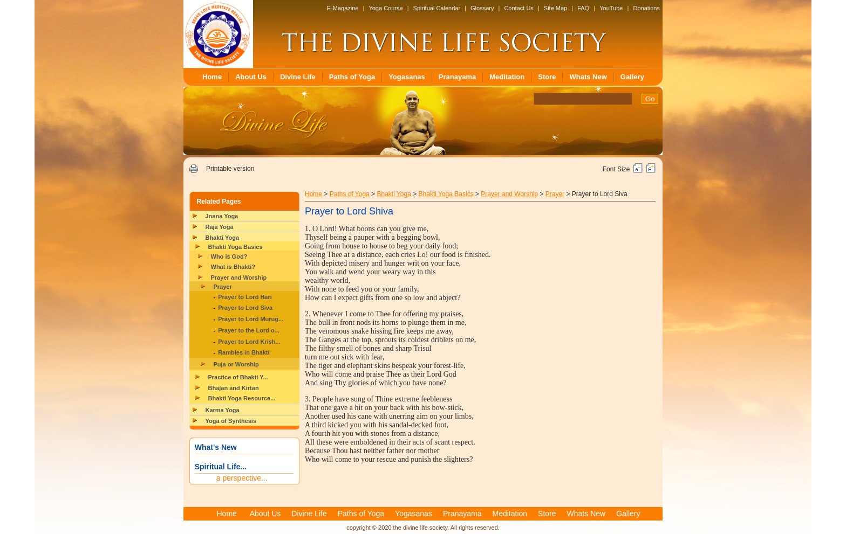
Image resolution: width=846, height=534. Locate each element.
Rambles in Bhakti (243, 352)
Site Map (555, 8)
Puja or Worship (236, 364)
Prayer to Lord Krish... (249, 341)
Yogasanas (406, 77)
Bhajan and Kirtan (233, 388)
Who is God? (229, 256)
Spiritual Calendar (436, 8)
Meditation (506, 77)
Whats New (587, 77)
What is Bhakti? (233, 266)
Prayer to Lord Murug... (250, 319)
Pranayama (457, 77)
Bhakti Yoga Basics (235, 247)
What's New (216, 447)
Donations (646, 8)
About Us (251, 77)
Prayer (223, 286)
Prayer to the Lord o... (248, 330)
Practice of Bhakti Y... (238, 377)
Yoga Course (385, 8)
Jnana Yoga (222, 216)
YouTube (611, 8)
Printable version (230, 168)
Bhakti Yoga (223, 237)
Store (547, 77)
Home (212, 77)
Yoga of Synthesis (231, 421)
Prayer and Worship (239, 277)
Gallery (632, 77)
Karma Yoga (223, 410)
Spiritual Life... (221, 466)
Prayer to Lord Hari (245, 297)
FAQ (583, 8)
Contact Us (518, 8)
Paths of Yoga (352, 77)
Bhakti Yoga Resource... (242, 398)
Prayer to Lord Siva (245, 307)
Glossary (482, 8)
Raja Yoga (220, 227)
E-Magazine (343, 8)
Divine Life (298, 77)
